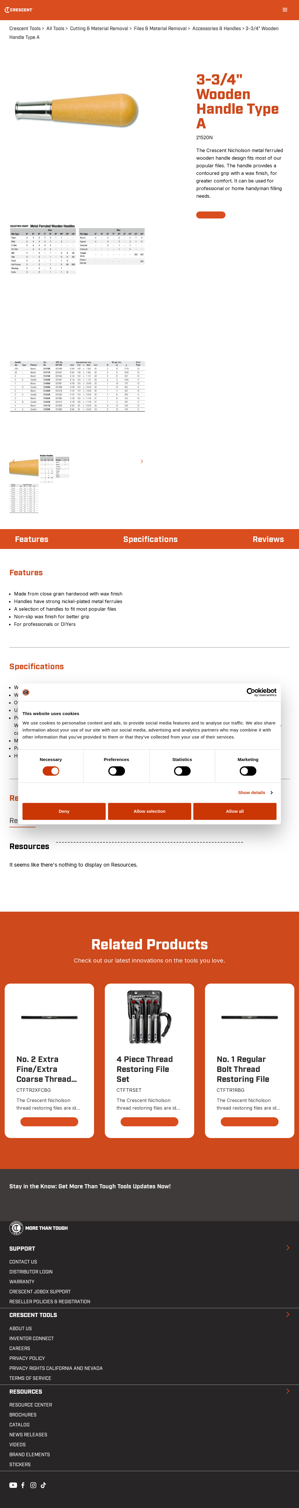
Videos (17, 1444)
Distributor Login (31, 1272)
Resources (25, 1392)
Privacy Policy (27, 1358)
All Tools (55, 28)
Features (31, 540)
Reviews (268, 540)
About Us (20, 1328)
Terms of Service (30, 1378)
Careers (19, 1348)
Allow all (235, 811)
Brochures (22, 1415)
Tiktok (43, 1484)
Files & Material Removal (160, 28)
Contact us (23, 1262)
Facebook (22, 1484)
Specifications (150, 540)
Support (22, 1249)
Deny (64, 811)
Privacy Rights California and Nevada (56, 1368)
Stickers (20, 1464)
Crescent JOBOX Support (40, 1292)
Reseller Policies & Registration (49, 1301)
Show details (251, 792)
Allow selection (149, 811)
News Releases (28, 1435)
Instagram (32, 1484)
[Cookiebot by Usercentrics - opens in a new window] (251, 692)
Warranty (21, 1282)
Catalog (19, 1425)
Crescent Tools (25, 28)
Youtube (11, 1484)
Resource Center (30, 1405)
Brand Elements (29, 1454)
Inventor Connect (31, 1338)
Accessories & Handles (216, 28)
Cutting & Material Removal (99, 28)
